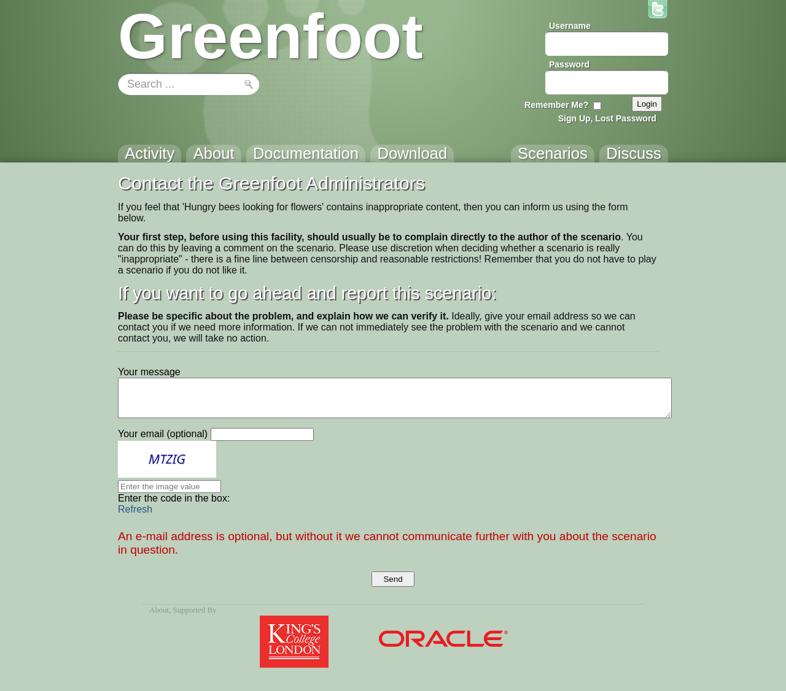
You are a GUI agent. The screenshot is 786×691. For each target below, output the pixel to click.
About (159, 610)
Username (570, 26)
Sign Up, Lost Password (607, 118)
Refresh (135, 509)
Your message (149, 372)
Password (569, 64)
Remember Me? (556, 105)
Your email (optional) (163, 434)
